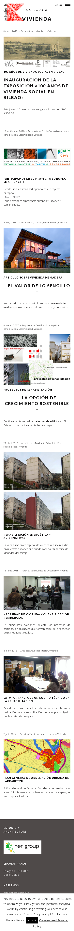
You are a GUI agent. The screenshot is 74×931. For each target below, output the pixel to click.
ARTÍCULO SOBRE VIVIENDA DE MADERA (33, 277)
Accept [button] (32, 920)
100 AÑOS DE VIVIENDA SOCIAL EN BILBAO (34, 71)
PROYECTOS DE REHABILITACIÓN (28, 389)
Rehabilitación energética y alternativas (27, 536)
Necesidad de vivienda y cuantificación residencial (36, 616)
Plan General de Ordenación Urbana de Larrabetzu (36, 779)
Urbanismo (40, 31)
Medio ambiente (60, 131)
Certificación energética (47, 325)
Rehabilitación (11, 134)
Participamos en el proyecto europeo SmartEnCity (35, 180)
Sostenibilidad (26, 134)
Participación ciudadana (34, 570)
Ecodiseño (47, 131)
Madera (38, 222)
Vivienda (51, 31)
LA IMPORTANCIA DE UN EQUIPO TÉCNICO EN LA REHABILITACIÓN (37, 699)
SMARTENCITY (12, 197)
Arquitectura (27, 31)
